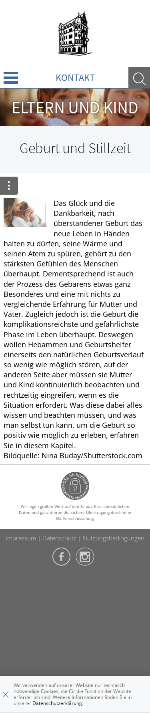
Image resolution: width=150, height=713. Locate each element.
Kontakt (75, 77)
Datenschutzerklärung (57, 703)
